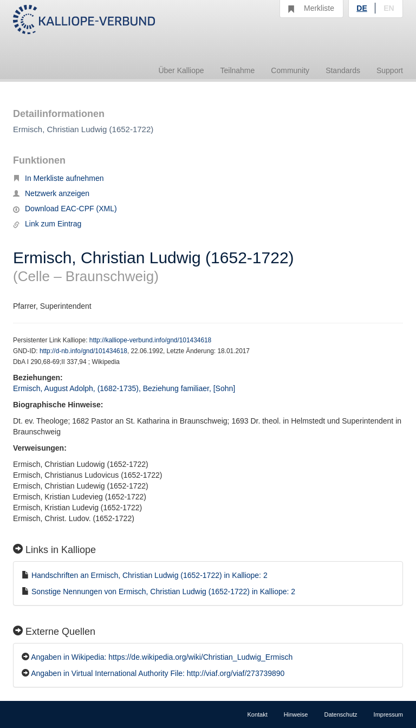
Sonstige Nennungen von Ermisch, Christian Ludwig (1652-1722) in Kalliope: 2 (163, 591)
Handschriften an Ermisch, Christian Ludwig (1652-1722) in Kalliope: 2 (149, 575)
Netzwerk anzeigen (51, 193)
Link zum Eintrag (47, 223)
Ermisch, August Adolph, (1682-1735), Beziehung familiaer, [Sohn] (124, 388)
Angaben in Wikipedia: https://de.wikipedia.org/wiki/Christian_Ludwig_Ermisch (161, 657)
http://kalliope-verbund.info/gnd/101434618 (150, 340)
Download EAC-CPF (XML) (65, 208)
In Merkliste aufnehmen (58, 178)
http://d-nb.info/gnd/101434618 (83, 351)
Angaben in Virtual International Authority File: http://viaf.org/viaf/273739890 (157, 673)
